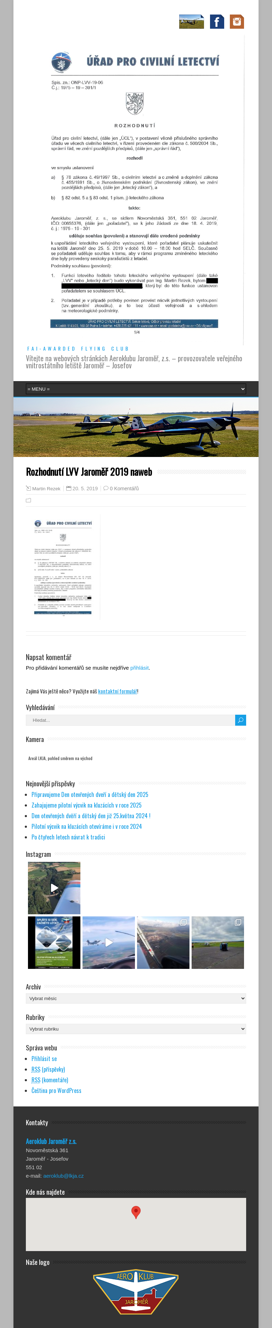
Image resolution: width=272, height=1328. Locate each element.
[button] (136, 1217)
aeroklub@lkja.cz (63, 1176)
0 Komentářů (124, 488)
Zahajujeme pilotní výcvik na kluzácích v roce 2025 (87, 805)
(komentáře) (50, 1080)
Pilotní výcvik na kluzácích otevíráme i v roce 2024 (87, 826)
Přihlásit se (44, 1058)
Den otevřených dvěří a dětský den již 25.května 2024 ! (91, 815)
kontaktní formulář (117, 691)
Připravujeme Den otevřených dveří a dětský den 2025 (90, 794)
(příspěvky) (48, 1069)
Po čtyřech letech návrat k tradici (68, 837)
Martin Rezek (46, 488)
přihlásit (139, 668)
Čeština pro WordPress (56, 1090)
